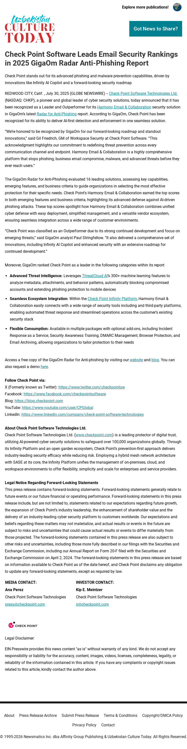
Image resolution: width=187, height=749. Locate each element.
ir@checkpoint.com (92, 604)
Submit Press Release (80, 715)
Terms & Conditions (120, 715)
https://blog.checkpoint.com (39, 401)
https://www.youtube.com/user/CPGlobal (57, 407)
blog (155, 360)
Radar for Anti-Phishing (57, 114)
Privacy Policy (84, 725)
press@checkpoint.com (25, 604)
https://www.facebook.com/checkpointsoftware (65, 394)
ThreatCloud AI (95, 275)
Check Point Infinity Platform (112, 298)
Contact (108, 725)
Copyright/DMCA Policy (162, 715)
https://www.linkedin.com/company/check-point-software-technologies (82, 414)
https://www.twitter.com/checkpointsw (91, 387)
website (136, 360)
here (44, 366)
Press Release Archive (38, 715)
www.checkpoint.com (93, 435)
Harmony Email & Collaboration (124, 107)
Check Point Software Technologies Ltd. (143, 93)
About (9, 715)
